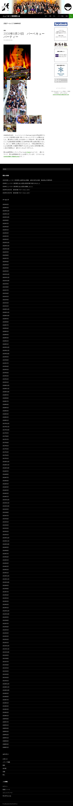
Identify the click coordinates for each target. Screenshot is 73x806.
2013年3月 (6, 601)
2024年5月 (6, 207)
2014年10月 (6, 544)
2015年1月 (6, 534)
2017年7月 (6, 439)
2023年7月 (6, 223)
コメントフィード (7, 792)
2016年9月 (6, 471)
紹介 (46, 16)
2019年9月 (6, 357)
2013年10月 (6, 582)
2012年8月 (6, 620)
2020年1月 (6, 344)
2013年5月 (6, 598)
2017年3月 (6, 452)
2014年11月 (6, 541)
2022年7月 (6, 258)
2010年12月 (6, 684)
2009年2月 (6, 734)
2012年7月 (6, 623)
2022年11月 (6, 245)
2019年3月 (6, 376)
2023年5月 (6, 230)
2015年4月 (6, 525)
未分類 (4, 768)
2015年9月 (6, 509)
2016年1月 (6, 496)
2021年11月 (6, 277)
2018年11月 (6, 388)
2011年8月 (6, 658)
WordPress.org (7, 796)
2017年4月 (6, 449)
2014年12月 (6, 538)
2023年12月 (6, 210)
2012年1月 (6, 642)
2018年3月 (6, 414)
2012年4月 (6, 633)
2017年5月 (6, 445)
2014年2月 (6, 569)
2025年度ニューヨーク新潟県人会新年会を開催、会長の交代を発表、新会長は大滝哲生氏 (27, 180)
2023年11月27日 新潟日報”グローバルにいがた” (16, 193)
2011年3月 (6, 674)
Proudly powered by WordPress (10, 804)
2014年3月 (6, 566)
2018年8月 (6, 398)
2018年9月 (6, 395)
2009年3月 (6, 731)
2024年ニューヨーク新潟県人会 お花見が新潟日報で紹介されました (21, 183)
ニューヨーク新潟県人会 (11, 16)
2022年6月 (6, 261)
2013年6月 (6, 595)
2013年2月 (6, 604)
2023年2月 (6, 239)
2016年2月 (6, 493)
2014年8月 (6, 550)
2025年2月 (6, 204)
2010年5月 (6, 703)
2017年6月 (6, 442)
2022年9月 (6, 252)
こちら (28, 152)
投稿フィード (6, 789)
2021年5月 (6, 296)
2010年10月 (6, 690)
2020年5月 (6, 331)
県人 (54, 16)
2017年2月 (6, 455)
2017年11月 (6, 426)
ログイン (5, 786)
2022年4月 (6, 268)
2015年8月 (6, 512)
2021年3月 (6, 303)
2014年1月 (6, 572)
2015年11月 (6, 503)
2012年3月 (6, 636)
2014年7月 (6, 553)
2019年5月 (6, 369)
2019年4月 (6, 372)
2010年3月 (6, 709)
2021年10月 (6, 280)
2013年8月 (6, 588)
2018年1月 (6, 420)
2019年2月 (6, 379)
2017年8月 (6, 436)
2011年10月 (6, 652)
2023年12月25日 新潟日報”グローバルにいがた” (16, 189)
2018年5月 (6, 407)
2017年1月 (6, 458)
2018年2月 (6, 417)
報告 (4, 765)
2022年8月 (6, 255)
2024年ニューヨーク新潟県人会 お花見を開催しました (18, 186)
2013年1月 (6, 607)
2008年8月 (6, 741)
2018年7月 (6, 401)
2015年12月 (6, 499)
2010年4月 (6, 706)
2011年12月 (6, 645)
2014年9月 (6, 547)
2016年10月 (6, 468)
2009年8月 (6, 718)
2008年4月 (6, 744)
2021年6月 (6, 293)
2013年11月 (6, 579)
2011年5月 (6, 668)
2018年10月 (6, 391)
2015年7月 (6, 515)
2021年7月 (6, 290)
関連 (67, 16)
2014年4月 (6, 563)
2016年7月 (6, 477)
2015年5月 (6, 522)
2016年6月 (6, 480)
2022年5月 (6, 264)
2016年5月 (6, 484)
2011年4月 (6, 671)
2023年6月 (6, 226)
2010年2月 (6, 712)
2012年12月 (6, 611)
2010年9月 (6, 693)
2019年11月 (6, 350)
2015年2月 (6, 531)
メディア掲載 (60, 16)
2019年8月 (6, 360)
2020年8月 (6, 322)
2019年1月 (6, 382)
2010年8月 (6, 696)
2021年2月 (6, 306)
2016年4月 (6, 487)
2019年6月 (6, 366)
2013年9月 (6, 585)
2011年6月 (6, 665)
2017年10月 (6, 430)
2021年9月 (6, 284)
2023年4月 (6, 233)
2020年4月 (6, 334)
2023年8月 (6, 220)
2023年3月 (6, 236)
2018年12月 (6, 385)
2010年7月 (6, 699)
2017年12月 (6, 423)
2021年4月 (6, 299)
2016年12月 (6, 461)
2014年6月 (6, 557)
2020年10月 (6, 315)
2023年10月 (6, 217)
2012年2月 (6, 639)
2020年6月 (6, 328)
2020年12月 (6, 309)
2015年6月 (6, 518)
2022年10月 (6, 249)
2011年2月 (6, 677)
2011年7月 (6, 661)
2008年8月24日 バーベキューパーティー (24, 35)
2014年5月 (6, 560)
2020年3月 (6, 337)
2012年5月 (6, 630)
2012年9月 (6, 617)
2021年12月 (6, 274)
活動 (50, 16)
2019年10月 (6, 353)
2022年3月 (6, 271)
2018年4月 (6, 411)
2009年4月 (6, 728)
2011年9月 (6, 655)
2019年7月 (6, 363)
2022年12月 (6, 242)
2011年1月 (6, 680)
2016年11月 (6, 464)
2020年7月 (6, 325)
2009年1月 (6, 738)
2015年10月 (6, 506)
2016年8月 (6, 474)
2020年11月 (6, 312)
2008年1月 (6, 747)
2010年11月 (6, 687)
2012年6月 (6, 626)
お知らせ (5, 759)
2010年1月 (6, 715)
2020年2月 (6, 341)
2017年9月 (6, 433)
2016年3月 (6, 490)
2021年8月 (6, 287)
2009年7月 (6, 722)
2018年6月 (6, 404)
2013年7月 (6, 591)
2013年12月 (6, 576)
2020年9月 (6, 318)
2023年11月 (6, 214)
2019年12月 (6, 347)
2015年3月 (6, 528)
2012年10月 (6, 614)
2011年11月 (6, 649)
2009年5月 (6, 725)
